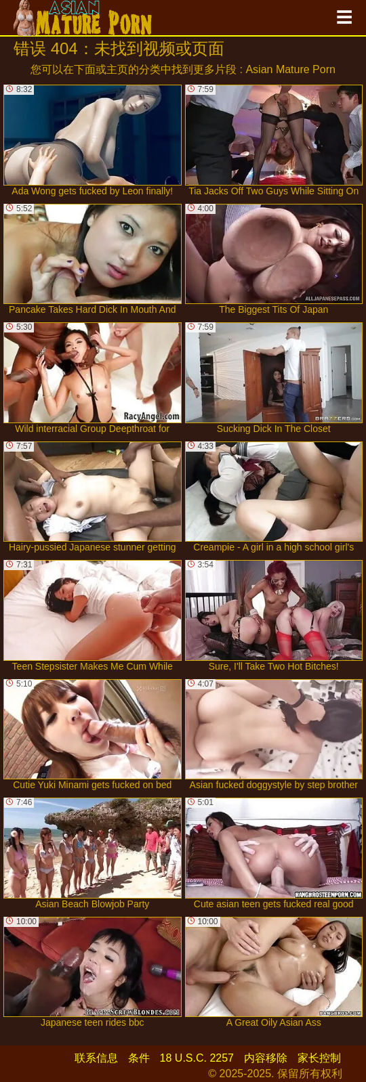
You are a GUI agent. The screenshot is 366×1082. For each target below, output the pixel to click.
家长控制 (319, 1058)
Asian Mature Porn (290, 69)
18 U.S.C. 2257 (197, 1058)
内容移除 (265, 1058)
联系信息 (96, 1058)
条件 (139, 1058)
